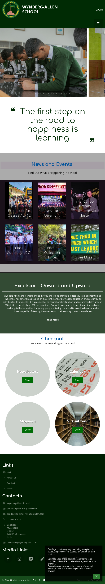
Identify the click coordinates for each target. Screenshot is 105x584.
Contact (11, 483)
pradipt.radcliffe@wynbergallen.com (25, 513)
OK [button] (96, 576)
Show (27, 380)
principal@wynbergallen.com (22, 508)
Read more (52, 319)
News (10, 488)
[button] (98, 23)
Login (99, 9)
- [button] (40, 580)
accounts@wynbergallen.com (22, 542)
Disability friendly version (16, 580)
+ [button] (34, 580)
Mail (9, 472)
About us (11, 477)
